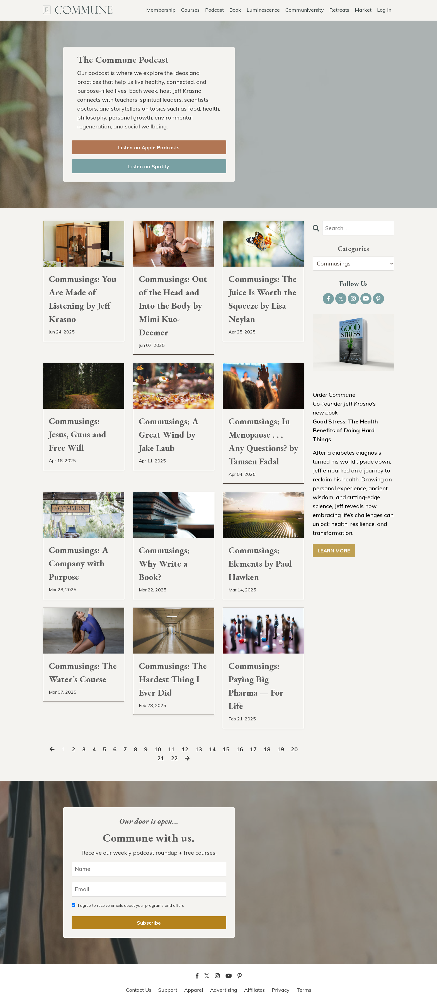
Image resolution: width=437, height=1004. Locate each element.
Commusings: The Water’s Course (83, 672)
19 (280, 749)
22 (174, 758)
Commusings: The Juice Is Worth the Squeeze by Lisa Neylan (263, 299)
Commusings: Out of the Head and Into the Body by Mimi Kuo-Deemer (173, 305)
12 (185, 749)
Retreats (339, 10)
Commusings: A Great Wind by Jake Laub (168, 434)
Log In (384, 10)
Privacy (281, 990)
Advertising (223, 990)
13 (198, 749)
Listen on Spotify (148, 166)
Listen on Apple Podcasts (148, 147)
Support (167, 990)
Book (235, 10)
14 (212, 749)
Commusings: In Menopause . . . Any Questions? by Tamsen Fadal (263, 441)
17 (253, 749)
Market (363, 10)
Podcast (214, 10)
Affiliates (254, 990)
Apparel (193, 990)
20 (294, 749)
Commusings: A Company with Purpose (78, 563)
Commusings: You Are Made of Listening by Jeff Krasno (82, 299)
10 (157, 749)
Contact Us (138, 990)
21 (160, 758)
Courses (190, 10)
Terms (304, 990)
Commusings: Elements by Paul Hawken (260, 563)
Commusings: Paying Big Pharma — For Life (256, 686)
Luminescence (263, 10)
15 (226, 749)
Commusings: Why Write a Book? (164, 563)
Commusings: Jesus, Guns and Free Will (77, 434)
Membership (161, 10)
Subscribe (149, 923)
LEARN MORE (334, 550)
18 (267, 749)
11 (171, 749)
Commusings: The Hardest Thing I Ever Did (173, 679)
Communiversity (304, 10)
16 (239, 749)
